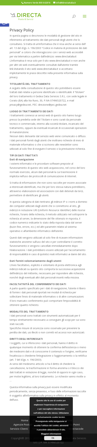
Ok (52, 438)
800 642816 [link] (44, 2)
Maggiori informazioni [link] (51, 434)
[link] (25, 16)
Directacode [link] (76, 428)
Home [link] (24, 420)
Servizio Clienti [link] (19, 428)
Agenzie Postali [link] (22, 424)
